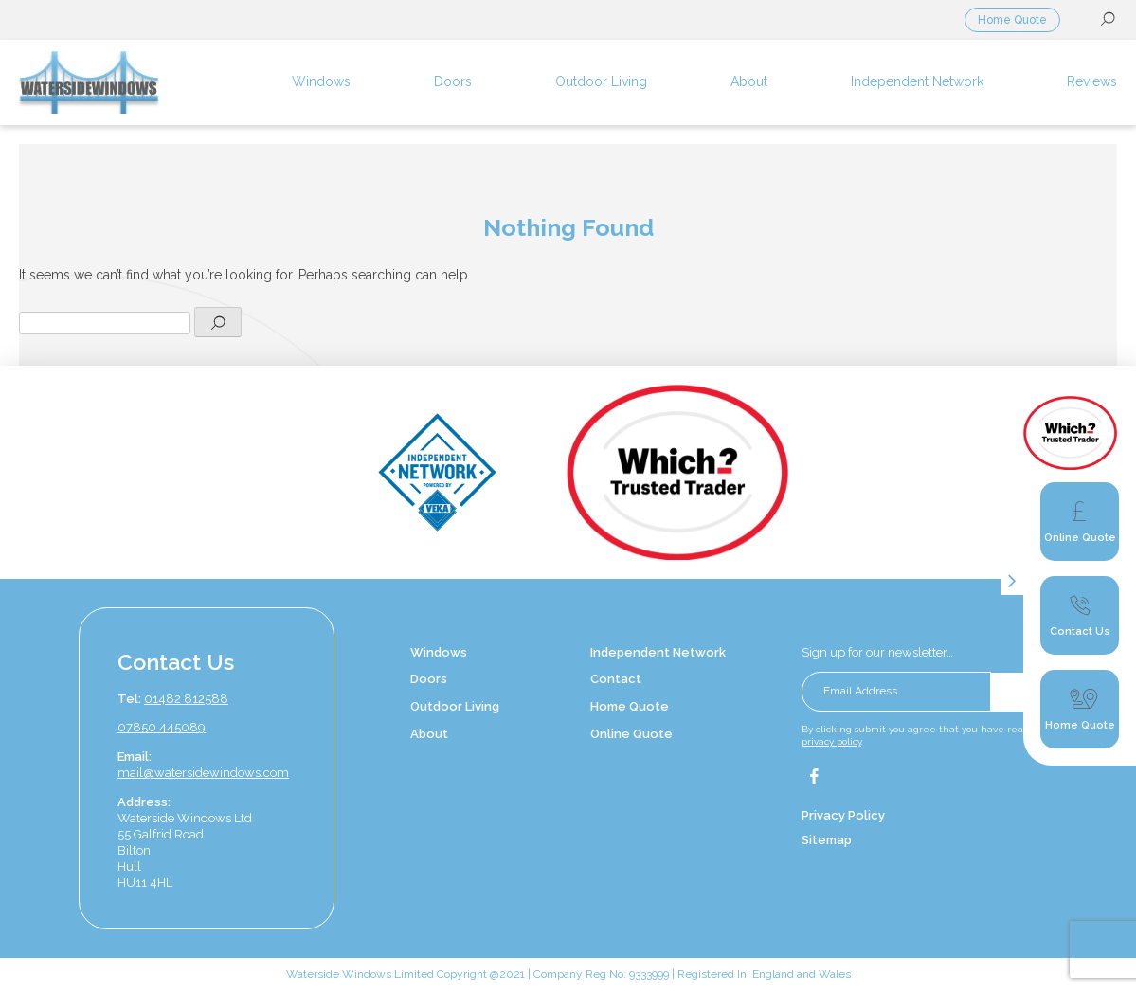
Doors (428, 679)
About (429, 734)
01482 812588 (186, 699)
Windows (438, 652)
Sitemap (827, 840)
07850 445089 (161, 727)
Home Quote (1012, 20)
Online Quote (631, 734)
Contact (615, 679)
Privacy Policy (843, 815)
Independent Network (658, 652)
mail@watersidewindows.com (203, 773)
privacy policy (831, 741)
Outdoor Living (454, 706)
